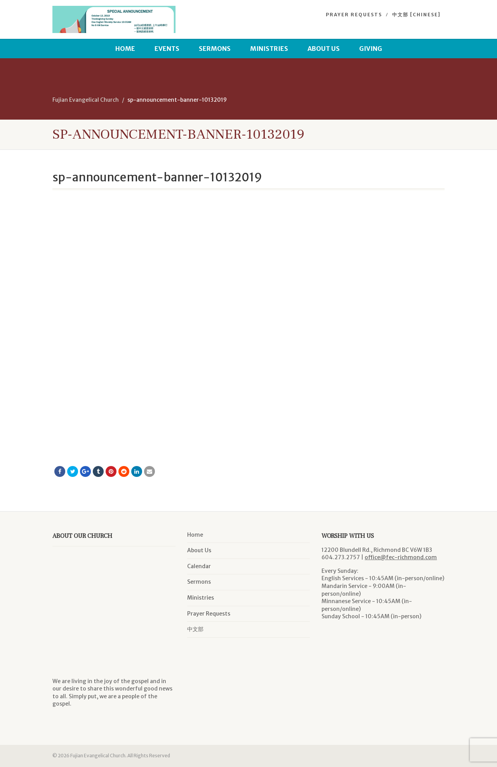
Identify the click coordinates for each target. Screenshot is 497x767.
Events (167, 48)
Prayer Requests (354, 14)
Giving (370, 48)
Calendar (199, 566)
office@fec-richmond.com (401, 557)
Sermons (215, 48)
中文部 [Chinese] (416, 14)
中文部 (195, 629)
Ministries (269, 48)
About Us (324, 48)
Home (125, 48)
